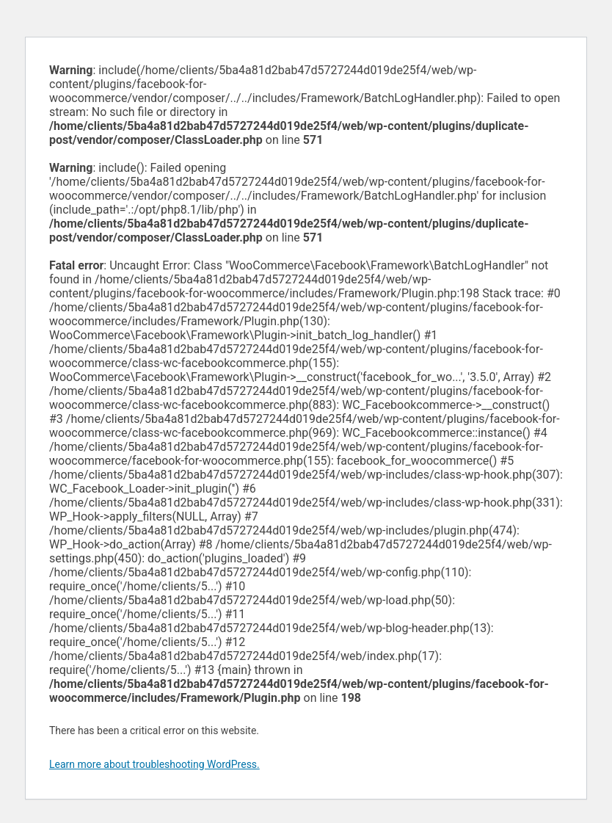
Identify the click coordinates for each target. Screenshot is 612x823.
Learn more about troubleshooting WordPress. (154, 764)
